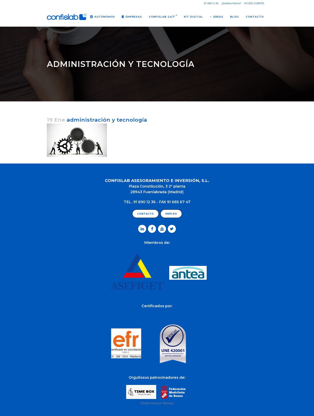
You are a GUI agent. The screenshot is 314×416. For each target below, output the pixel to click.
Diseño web (148, 403)
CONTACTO (145, 213)
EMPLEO (171, 213)
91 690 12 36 (211, 3)
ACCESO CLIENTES (254, 3)
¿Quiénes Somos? (231, 3)
